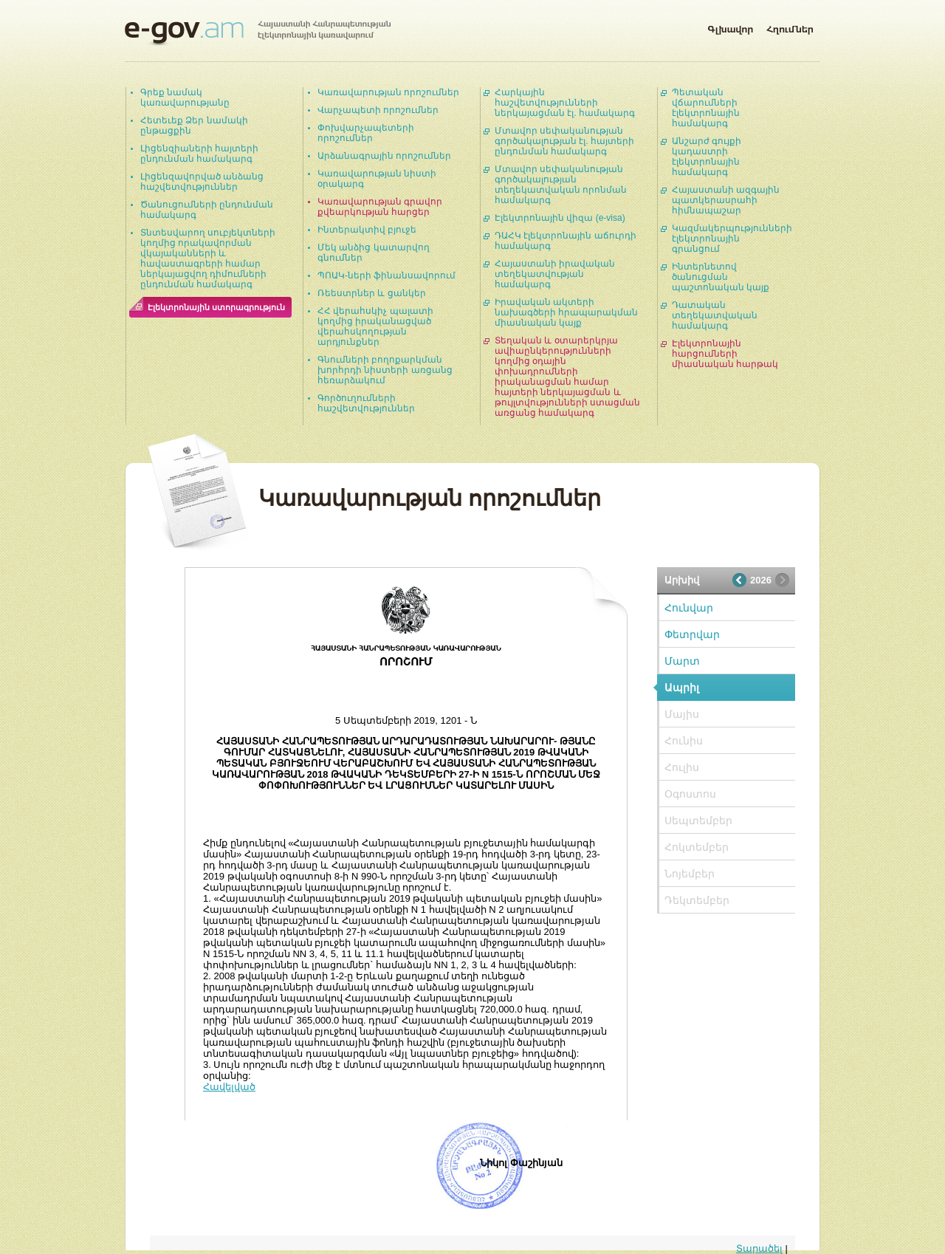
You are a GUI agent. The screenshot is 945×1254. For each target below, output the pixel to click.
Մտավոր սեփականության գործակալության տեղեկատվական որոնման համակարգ (561, 184)
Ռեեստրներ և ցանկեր (371, 293)
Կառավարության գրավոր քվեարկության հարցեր (379, 206)
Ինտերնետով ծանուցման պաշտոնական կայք (720, 276)
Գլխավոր (730, 26)
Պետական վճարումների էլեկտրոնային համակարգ (706, 108)
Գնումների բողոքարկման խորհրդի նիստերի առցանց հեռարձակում (385, 370)
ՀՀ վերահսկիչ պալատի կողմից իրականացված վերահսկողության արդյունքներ (375, 326)
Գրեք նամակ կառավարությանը (185, 97)
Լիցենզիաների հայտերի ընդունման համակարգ (199, 153)
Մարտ (682, 661)
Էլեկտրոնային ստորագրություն (216, 307)
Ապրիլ (681, 687)
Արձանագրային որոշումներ (384, 156)
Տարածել (759, 1248)
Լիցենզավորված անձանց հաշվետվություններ (202, 181)
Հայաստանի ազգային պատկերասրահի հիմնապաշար (726, 200)
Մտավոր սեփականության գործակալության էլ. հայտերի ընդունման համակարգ (564, 141)
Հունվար (688, 608)
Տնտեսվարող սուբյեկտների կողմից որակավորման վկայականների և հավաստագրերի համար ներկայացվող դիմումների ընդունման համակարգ (207, 258)
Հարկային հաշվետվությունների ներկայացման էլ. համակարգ (565, 102)
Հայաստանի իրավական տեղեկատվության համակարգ (555, 273)
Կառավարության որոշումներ (388, 92)
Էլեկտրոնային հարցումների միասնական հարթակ (725, 353)
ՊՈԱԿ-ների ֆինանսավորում (386, 275)
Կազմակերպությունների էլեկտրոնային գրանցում (732, 238)
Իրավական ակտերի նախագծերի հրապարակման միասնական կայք (566, 312)
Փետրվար (692, 634)
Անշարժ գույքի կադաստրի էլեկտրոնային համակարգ (706, 156)
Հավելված (229, 1086)
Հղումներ (790, 26)
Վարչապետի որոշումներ (378, 110)
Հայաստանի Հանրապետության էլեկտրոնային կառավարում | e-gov (258, 33)
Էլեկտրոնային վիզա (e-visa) (560, 218)
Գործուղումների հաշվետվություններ (366, 403)
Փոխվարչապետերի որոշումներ (365, 133)
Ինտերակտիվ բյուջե (366, 230)
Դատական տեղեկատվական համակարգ (714, 315)
